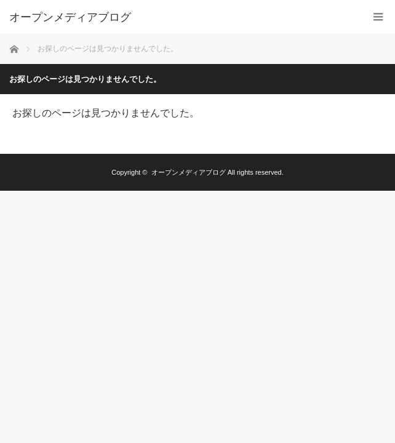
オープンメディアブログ (70, 17)
